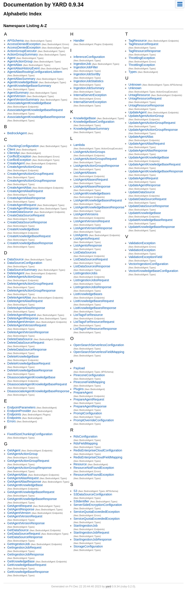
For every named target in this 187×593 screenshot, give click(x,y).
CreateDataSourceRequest (26, 215)
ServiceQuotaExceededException (97, 511)
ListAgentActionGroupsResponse (96, 165)
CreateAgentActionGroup (24, 166)
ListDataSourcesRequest (91, 259)
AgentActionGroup (20, 61)
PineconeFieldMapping (89, 382)
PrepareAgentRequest (89, 399)
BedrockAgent (17, 133)
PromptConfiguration (88, 413)
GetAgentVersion (19, 513)
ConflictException (19, 156)
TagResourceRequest (143, 44)
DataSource (15, 259)
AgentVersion (16, 96)
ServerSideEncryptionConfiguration (98, 504)
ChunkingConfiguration (23, 146)
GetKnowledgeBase (21, 561)
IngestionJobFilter (86, 67)
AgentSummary (18, 92)
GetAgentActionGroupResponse (29, 467)
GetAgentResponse (20, 509)
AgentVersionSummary (23, 99)
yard (108, 586)
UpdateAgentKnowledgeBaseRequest (154, 164)
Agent (11, 58)
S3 (75, 491)
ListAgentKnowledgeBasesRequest (98, 200)
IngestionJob (82, 63)
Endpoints (14, 414)
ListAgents (81, 235)
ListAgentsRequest (87, 238)
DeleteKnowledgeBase (23, 356)
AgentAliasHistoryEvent (23, 68)
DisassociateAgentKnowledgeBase (31, 377)
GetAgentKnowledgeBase (25, 485)
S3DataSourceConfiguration (93, 494)
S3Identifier (81, 501)
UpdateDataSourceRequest (147, 199)
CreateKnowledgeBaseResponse (30, 243)
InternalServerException (90, 95)
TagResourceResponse (144, 51)
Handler (79, 40)
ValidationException (142, 243)
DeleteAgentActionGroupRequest (30, 283)
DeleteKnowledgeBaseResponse (30, 370)
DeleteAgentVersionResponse (28, 332)
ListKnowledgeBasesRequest (94, 301)
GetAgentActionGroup (22, 454)
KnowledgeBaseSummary (91, 128)
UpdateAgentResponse (144, 185)
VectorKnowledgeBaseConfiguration (153, 271)
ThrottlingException (141, 58)
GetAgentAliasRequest (23, 478)
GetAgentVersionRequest (24, 516)
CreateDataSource (20, 212)
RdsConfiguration (85, 436)
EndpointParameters (21, 407)
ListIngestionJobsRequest (91, 280)
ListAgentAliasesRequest (91, 179)
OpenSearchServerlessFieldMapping (99, 352)
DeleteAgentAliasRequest (25, 301)
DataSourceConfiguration (24, 263)
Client (11, 149)
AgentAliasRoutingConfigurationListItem (34, 72)
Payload (79, 368)
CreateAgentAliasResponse (26, 198)
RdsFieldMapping (86, 443)
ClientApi (13, 153)
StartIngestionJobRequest (91, 532)
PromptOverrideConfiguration (94, 420)
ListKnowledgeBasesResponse (95, 308)
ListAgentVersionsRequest (92, 221)
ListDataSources (85, 252)
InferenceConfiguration (89, 57)
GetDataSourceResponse (25, 537)
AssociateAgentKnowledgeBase (29, 103)
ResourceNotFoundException (94, 467)
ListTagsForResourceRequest (94, 321)
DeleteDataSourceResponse (27, 349)
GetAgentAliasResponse (24, 481)
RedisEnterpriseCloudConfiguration (98, 450)
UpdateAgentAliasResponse (147, 150)
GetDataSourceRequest (23, 533)
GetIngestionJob (18, 544)
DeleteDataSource (20, 339)
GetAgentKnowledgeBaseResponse (32, 499)
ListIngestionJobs (85, 273)
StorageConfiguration (88, 546)
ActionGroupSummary (22, 54)
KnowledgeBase (85, 118)
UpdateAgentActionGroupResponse (153, 129)
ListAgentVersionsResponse (93, 228)
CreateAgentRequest (21, 205)
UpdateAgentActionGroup (146, 116)
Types (132, 72)
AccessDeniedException (24, 44)
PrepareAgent (83, 392)
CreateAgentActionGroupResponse (31, 180)
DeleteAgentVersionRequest (26, 325)
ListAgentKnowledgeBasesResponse (99, 207)
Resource (80, 464)
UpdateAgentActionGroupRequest (151, 122)
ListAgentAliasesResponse (92, 186)
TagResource (137, 40)
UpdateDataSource (141, 192)
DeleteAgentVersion (21, 321)
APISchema (15, 40)
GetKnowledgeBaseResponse (28, 571)
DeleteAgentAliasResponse (26, 308)
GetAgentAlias (17, 474)
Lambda (79, 145)
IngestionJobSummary (89, 88)
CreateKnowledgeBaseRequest (29, 236)
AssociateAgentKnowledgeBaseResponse (36, 117)
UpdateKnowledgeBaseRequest (150, 220)
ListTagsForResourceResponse (95, 328)
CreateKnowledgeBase (23, 229)
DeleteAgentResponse (22, 318)
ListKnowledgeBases (88, 294)
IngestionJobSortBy (87, 74)
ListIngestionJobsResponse (93, 287)
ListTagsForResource (88, 315)
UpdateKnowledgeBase (144, 213)
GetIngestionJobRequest (24, 547)
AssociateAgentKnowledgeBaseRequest (35, 110)
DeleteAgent (16, 273)
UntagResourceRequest (145, 98)
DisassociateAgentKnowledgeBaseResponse (38, 391)
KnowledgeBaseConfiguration (94, 121)
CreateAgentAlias (19, 187)
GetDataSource (18, 530)
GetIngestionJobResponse (25, 554)
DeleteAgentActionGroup (24, 276)
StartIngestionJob (86, 525)
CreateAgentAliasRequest (25, 191)
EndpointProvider (19, 411)
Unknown (134, 84)
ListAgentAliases (85, 172)
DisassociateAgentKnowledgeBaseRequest (37, 384)
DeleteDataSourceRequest (25, 342)
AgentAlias (14, 65)
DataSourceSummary (22, 269)
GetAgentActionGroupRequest (28, 460)
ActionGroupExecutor (22, 51)
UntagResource (139, 95)
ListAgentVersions (86, 214)
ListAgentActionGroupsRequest (95, 158)
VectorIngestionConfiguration (148, 264)
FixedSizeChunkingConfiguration (29, 434)
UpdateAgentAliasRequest (146, 143)
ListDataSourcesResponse (92, 266)
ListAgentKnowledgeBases (92, 193)
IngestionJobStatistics (88, 81)
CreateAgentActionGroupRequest (30, 173)
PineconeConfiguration (89, 375)
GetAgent (13, 450)
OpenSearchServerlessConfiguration (99, 345)
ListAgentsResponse (88, 245)
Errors (11, 421)
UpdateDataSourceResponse (148, 206)
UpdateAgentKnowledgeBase (148, 157)
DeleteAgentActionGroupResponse (31, 290)
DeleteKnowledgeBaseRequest (28, 363)
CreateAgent (16, 163)
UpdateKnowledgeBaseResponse (151, 227)
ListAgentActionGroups (89, 152)
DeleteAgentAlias (19, 297)
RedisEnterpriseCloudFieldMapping (98, 457)
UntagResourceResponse (146, 105)
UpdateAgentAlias (140, 136)
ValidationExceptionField (145, 257)
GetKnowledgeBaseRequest (26, 565)
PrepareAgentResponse (90, 406)
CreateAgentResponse (23, 208)
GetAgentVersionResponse (26, 523)
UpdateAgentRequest (143, 178)
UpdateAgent (137, 112)
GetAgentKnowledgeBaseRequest (30, 492)
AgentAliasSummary (21, 78)
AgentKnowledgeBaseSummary (29, 85)
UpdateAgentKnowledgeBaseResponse (155, 171)
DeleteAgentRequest (21, 315)
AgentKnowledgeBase (22, 82)
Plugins (79, 389)
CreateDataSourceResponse (27, 222)
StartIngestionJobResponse (93, 539)
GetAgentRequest (19, 506)
